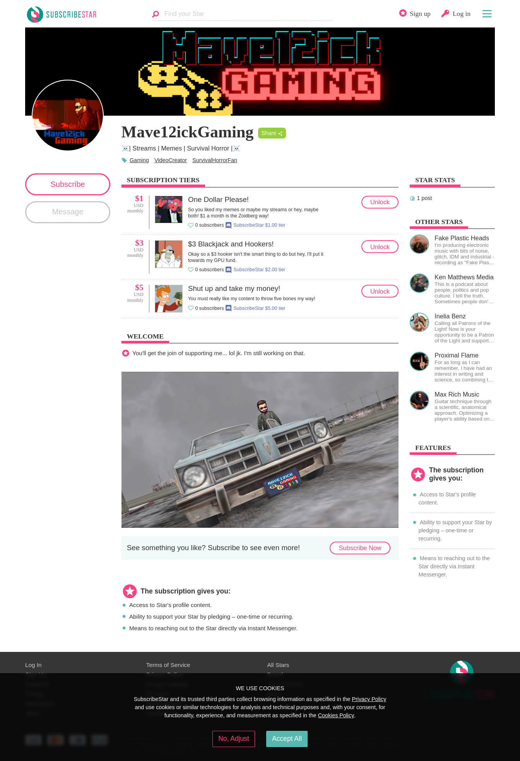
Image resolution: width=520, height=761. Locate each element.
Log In (33, 665)
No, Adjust (233, 738)
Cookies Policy (336, 715)
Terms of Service (168, 665)
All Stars (278, 665)
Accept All (287, 738)
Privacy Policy (369, 699)
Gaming (139, 160)
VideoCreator (170, 160)
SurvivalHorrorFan (214, 160)
